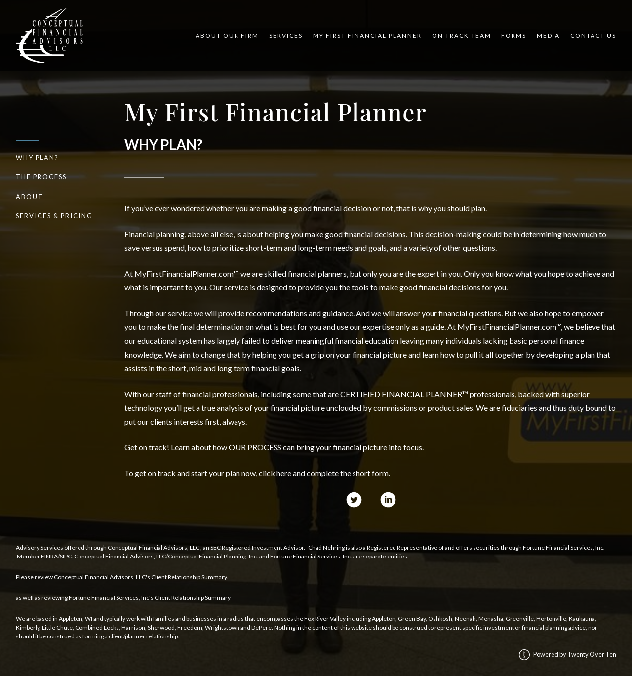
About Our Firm (227, 35)
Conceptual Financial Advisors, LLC (153, 547)
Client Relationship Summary (189, 577)
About (29, 196)
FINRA (49, 556)
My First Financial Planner (367, 35)
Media (548, 35)
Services (286, 35)
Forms (513, 35)
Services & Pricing (54, 216)
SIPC (66, 556)
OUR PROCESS (255, 447)
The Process (41, 177)
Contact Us (593, 35)
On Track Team (461, 35)
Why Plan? (37, 157)
